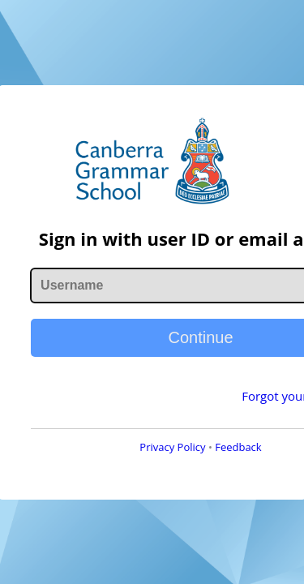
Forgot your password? (208, 418)
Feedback (189, 469)
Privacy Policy (123, 469)
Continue (151, 359)
